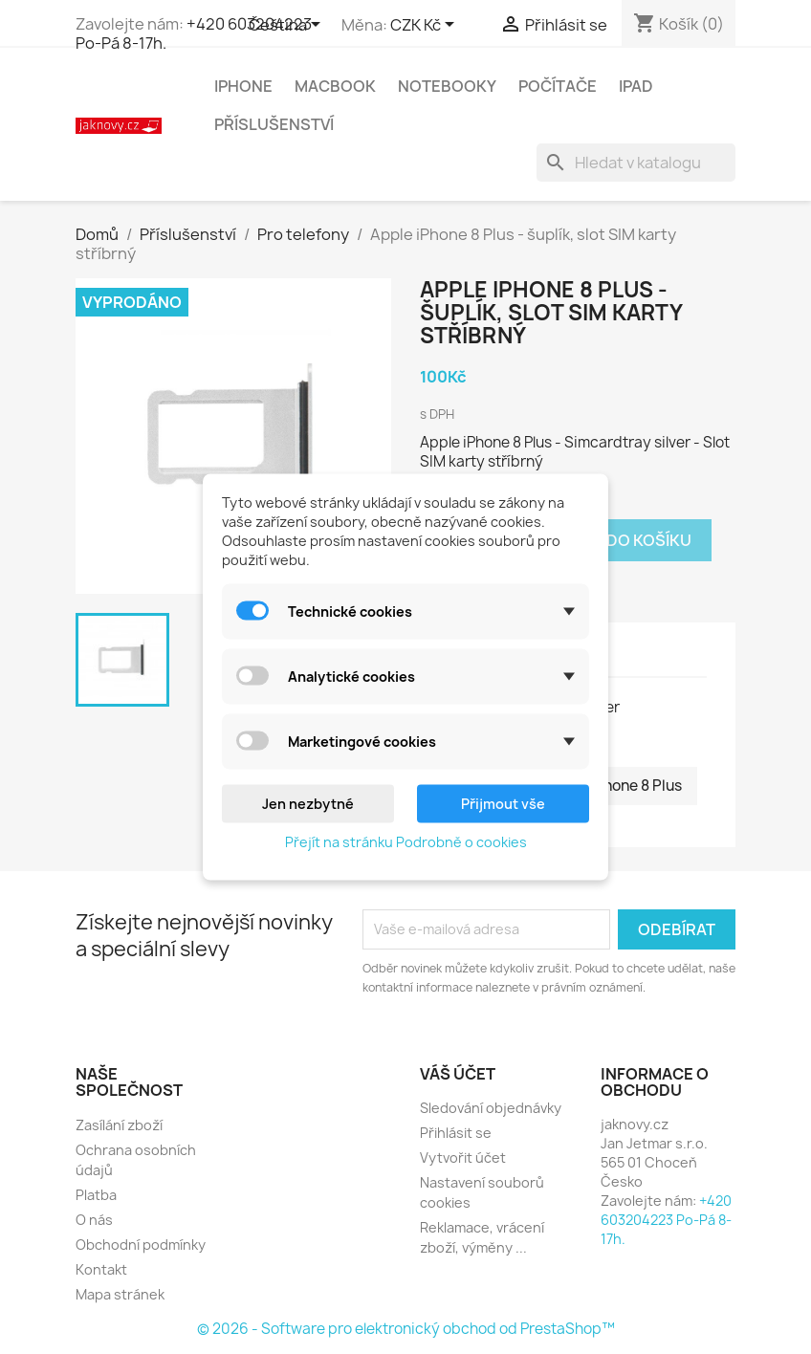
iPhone (243, 86)
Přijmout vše (503, 804)
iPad (636, 86)
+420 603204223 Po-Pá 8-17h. (194, 33)
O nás (94, 1220)
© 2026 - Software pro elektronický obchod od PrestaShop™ (406, 1329)
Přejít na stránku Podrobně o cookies (406, 842)
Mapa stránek (120, 1294)
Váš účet (457, 1073)
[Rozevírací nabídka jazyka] (288, 25)
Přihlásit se (456, 1133)
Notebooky (447, 86)
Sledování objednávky (490, 1108)
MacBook (335, 86)
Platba (96, 1195)
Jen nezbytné (308, 804)
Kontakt (101, 1269)
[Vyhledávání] (636, 162)
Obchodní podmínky (141, 1244)
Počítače (557, 86)
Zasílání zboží (119, 1125)
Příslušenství (274, 124)
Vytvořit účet (463, 1157)
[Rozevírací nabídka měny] (425, 25)
